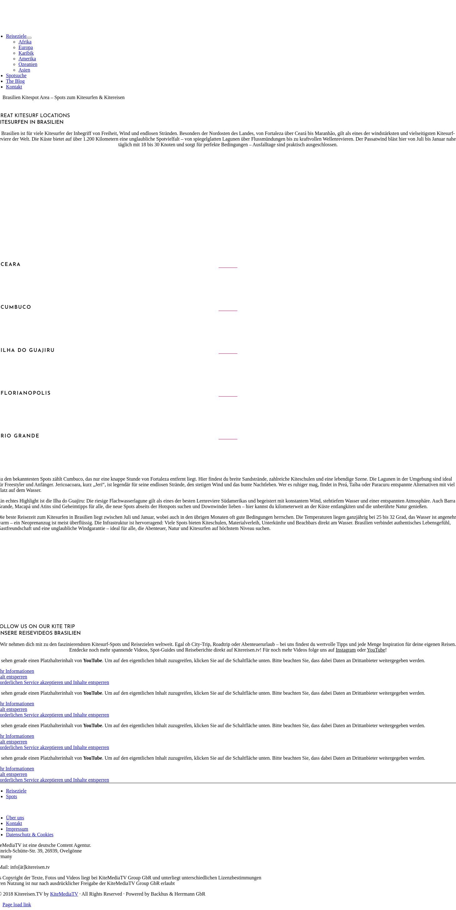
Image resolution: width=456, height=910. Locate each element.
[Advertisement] (228, 196)
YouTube (376, 649)
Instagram (346, 649)
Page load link (16, 904)
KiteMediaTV (64, 894)
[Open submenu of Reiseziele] (29, 38)
